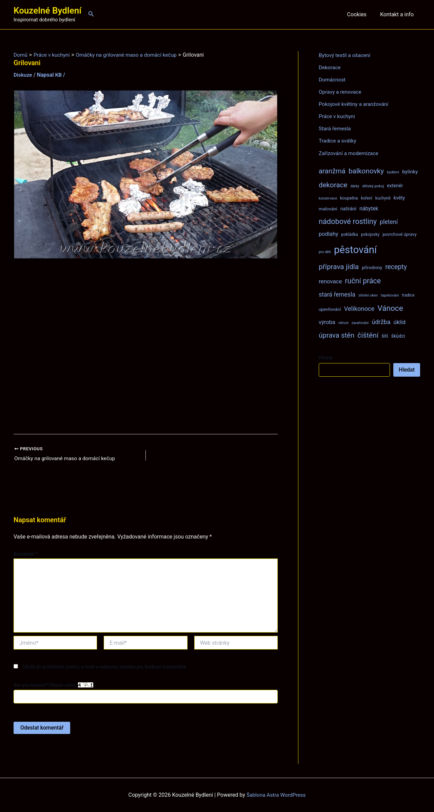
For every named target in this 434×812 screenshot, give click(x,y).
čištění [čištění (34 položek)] (367, 335)
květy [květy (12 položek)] (399, 197)
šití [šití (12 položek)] (384, 336)
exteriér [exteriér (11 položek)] (395, 185)
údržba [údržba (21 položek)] (381, 321)
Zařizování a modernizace (350, 153)
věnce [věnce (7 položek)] (343, 322)
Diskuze (23, 75)
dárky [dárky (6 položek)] (354, 186)
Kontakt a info (398, 14)
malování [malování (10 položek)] (328, 208)
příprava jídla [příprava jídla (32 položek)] (339, 266)
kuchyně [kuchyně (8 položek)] (383, 197)
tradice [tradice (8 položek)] (408, 294)
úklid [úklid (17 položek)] (399, 321)
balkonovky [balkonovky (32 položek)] (366, 171)
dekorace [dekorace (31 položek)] (333, 185)
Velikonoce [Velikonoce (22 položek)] (359, 308)
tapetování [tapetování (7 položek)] (390, 294)
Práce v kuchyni (337, 116)
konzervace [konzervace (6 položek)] (328, 198)
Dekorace (330, 67)
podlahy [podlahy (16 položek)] (328, 233)
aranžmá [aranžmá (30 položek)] (332, 171)
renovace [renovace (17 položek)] (330, 281)
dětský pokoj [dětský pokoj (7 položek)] (373, 185)
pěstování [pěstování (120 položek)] (355, 249)
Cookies (360, 14)
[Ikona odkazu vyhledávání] (91, 14)
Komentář (26, 554)
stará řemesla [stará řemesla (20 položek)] (337, 294)
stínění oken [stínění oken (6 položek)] (368, 295)
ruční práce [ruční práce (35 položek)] (363, 280)
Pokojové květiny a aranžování (355, 104)
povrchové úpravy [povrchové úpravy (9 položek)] (399, 234)
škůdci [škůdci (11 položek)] (398, 335)
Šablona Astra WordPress (276, 795)
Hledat (326, 357)
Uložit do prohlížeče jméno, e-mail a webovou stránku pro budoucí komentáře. (105, 667)
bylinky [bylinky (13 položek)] (410, 171)
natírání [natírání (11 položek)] (348, 208)
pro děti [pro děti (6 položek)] (325, 251)
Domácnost (333, 79)
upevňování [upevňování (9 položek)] (330, 308)
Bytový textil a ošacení (345, 55)
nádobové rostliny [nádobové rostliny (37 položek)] (348, 221)
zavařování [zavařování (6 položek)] (360, 322)
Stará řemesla (335, 128)
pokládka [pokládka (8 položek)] (349, 234)
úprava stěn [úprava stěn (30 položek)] (336, 335)
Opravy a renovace (341, 92)
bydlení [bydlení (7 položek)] (393, 171)
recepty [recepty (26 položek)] (396, 266)
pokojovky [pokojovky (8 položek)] (370, 234)
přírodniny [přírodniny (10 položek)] (372, 267)
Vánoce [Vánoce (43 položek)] (390, 308)
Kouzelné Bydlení (47, 10)
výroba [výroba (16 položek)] (327, 322)
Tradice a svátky (338, 140)
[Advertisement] (146, 346)
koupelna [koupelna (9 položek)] (349, 197)
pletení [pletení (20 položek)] (389, 221)
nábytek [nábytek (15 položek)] (368, 208)
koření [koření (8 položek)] (366, 197)
